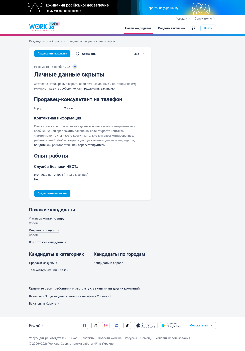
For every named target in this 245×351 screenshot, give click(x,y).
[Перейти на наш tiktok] (127, 325)
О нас (73, 338)
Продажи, (44, 263)
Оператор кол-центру (44, 231)
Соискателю (205, 18)
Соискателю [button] (201, 325)
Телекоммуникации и (50, 270)
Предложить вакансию (54, 54)
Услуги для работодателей (47, 338)
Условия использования (173, 338)
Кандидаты (110, 263)
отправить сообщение (60, 88)
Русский (37, 325)
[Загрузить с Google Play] (171, 325)
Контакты (88, 338)
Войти (208, 28)
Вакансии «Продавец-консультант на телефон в (71, 297)
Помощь (146, 338)
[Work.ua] (41, 28)
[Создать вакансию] (171, 28)
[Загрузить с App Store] (146, 325)
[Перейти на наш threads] (95, 325)
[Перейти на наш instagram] (105, 325)
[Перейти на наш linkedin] (116, 325)
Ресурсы (131, 338)
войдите (40, 145)
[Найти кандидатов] (138, 28)
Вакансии (44, 304)
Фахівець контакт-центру (46, 219)
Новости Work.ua (109, 338)
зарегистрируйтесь (91, 145)
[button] (193, 28)
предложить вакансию (98, 88)
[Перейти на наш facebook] (84, 325)
